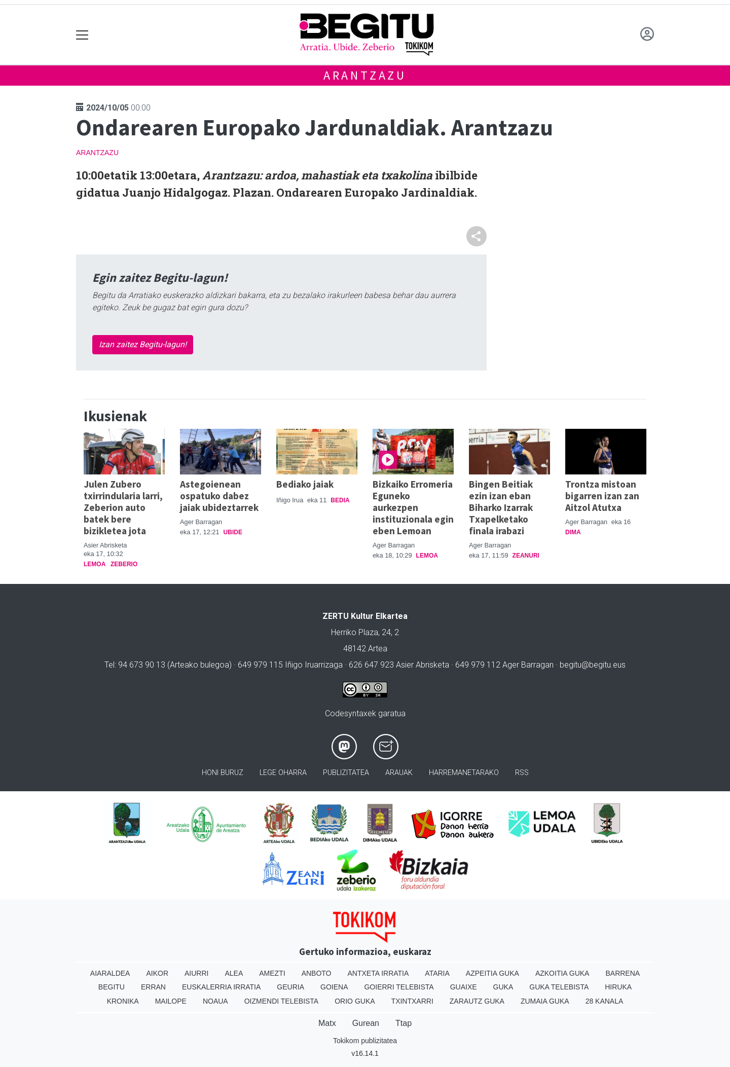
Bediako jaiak (305, 484)
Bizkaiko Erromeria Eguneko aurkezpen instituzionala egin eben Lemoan (413, 507)
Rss (522, 772)
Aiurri (196, 973)
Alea (234, 973)
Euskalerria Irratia (221, 987)
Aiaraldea (110, 973)
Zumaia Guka (545, 1001)
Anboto (317, 973)
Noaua (215, 1001)
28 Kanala (605, 1001)
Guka (503, 987)
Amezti (272, 973)
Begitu (111, 987)
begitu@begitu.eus (593, 665)
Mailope (171, 1001)
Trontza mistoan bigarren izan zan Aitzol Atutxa (602, 495)
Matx (327, 1023)
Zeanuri (526, 555)
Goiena (334, 987)
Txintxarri (412, 1001)
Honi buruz (222, 772)
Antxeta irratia (378, 973)
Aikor (157, 973)
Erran (153, 987)
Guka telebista (559, 987)
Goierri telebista (398, 987)
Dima (573, 532)
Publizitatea (346, 772)
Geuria (290, 987)
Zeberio (124, 564)
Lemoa (94, 564)
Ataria (437, 973)
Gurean (365, 1023)
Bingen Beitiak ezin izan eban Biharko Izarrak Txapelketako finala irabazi (501, 507)
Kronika (123, 1001)
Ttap (403, 1023)
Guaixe (463, 987)
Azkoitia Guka (562, 973)
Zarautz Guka (477, 1001)
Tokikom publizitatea (365, 1041)
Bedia (340, 500)
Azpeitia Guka (492, 973)
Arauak (399, 772)
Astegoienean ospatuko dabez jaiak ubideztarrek (219, 495)
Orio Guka (355, 1001)
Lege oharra (283, 772)
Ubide (233, 532)
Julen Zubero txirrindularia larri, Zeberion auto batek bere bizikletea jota (123, 507)
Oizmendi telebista (281, 1001)
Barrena (622, 973)
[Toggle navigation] (82, 35)
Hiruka (618, 987)
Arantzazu (365, 75)
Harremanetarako (464, 772)
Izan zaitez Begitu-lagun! (143, 344)
